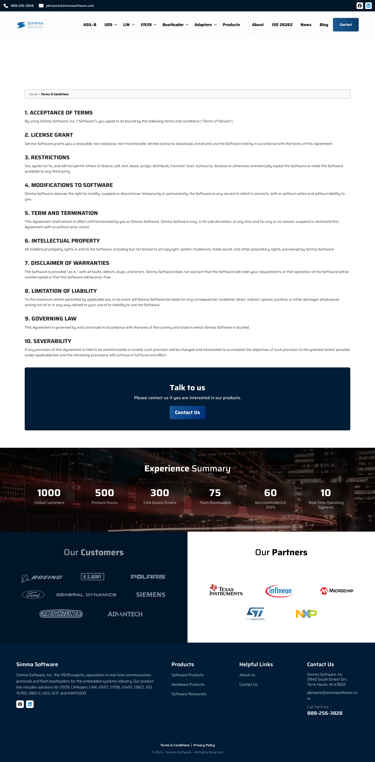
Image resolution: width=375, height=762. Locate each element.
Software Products (187, 675)
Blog (324, 24)
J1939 (146, 24)
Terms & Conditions (55, 94)
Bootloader (173, 24)
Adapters (203, 24)
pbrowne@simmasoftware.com (66, 5)
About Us (247, 675)
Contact (346, 24)
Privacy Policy (204, 745)
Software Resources (188, 694)
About (258, 24)
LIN (126, 24)
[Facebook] (360, 5)
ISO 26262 (282, 24)
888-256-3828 (324, 713)
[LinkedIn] (368, 5)
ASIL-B (89, 24)
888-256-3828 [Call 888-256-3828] (18, 5)
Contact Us (187, 412)
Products (231, 24)
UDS (108, 24)
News (306, 24)
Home (33, 94)
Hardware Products (188, 685)
